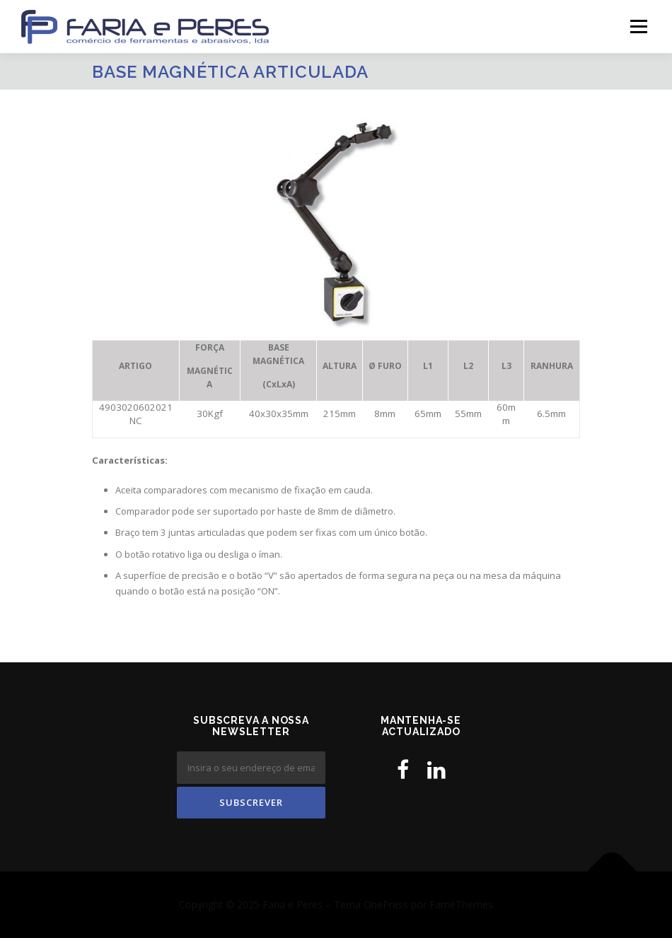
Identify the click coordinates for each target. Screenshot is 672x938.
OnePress (386, 904)
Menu (638, 26)
